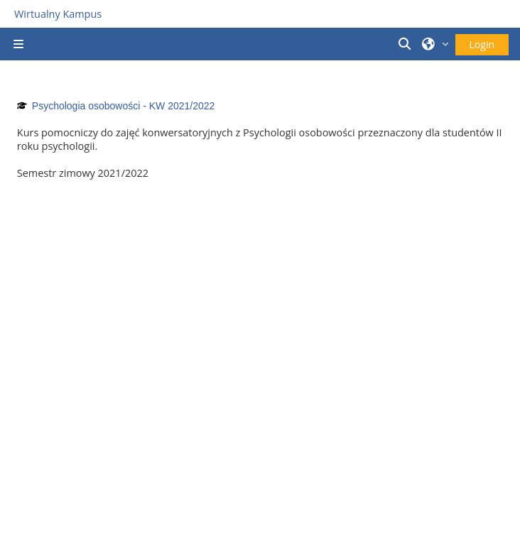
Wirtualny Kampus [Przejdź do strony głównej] (58, 14)
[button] (406, 44)
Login (482, 44)
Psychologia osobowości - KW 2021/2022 (123, 105)
